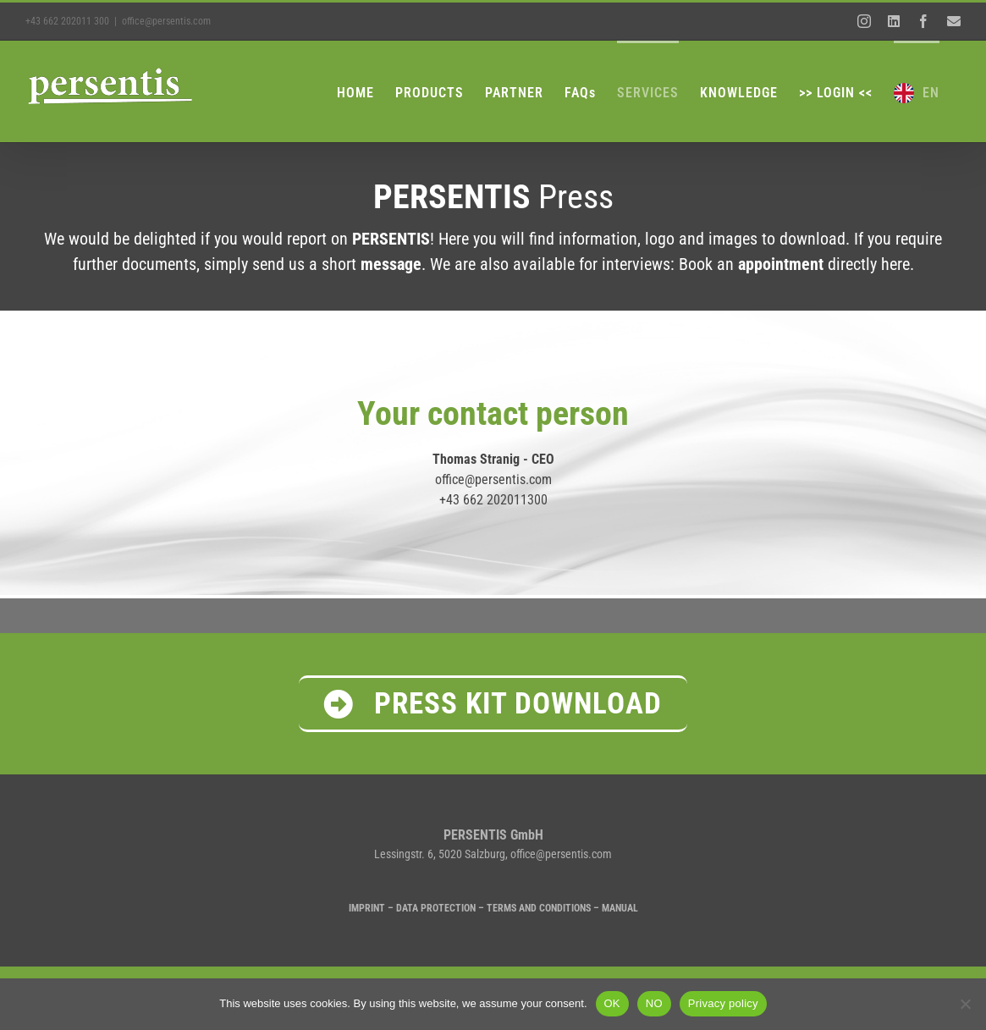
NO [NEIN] (654, 1003)
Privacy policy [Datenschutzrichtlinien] (723, 1003)
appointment (781, 264)
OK (612, 1003)
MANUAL (620, 908)
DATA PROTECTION (436, 908)
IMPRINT (367, 908)
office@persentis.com (166, 21)
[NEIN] (964, 1003)
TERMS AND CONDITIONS (539, 908)
